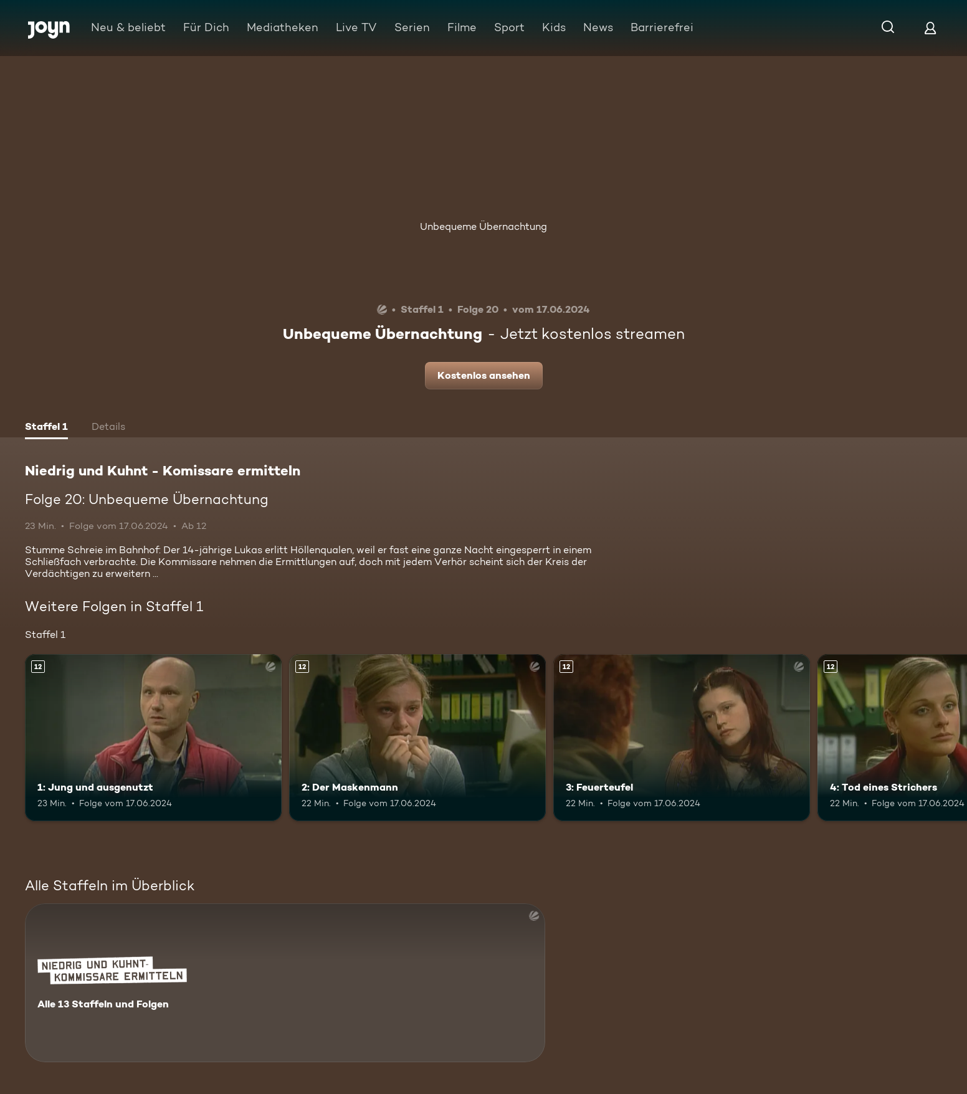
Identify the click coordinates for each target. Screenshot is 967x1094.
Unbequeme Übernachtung (483, 226)
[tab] (46, 428)
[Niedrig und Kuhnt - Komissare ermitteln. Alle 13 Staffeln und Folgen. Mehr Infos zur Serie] (285, 982)
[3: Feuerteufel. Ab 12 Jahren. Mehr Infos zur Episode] (681, 737)
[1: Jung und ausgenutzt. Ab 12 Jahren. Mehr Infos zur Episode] (153, 737)
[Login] (930, 28)
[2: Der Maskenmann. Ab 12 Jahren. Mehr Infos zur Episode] (417, 737)
